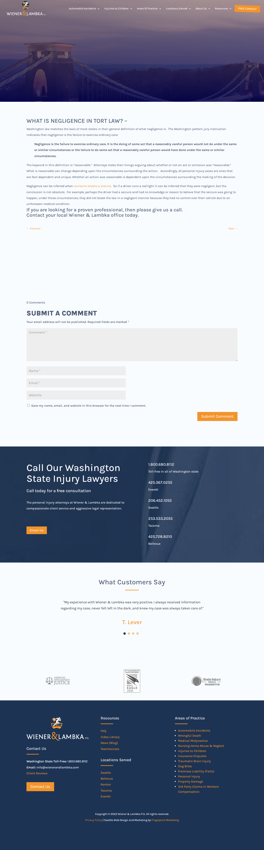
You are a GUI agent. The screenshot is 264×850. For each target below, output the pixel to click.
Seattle (106, 773)
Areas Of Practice (147, 8)
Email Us (37, 530)
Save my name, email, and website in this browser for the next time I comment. (88, 405)
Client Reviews (36, 773)
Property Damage (190, 781)
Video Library (110, 737)
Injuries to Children (116, 8)
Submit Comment (217, 416)
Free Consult (247, 8)
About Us (201, 8)
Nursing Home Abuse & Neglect (201, 746)
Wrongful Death (189, 735)
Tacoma (106, 790)
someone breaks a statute (92, 186)
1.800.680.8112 (161, 464)
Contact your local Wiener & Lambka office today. (82, 215)
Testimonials (110, 749)
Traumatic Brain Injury (194, 761)
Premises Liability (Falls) (196, 771)
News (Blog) (109, 743)
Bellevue (107, 778)
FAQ (103, 731)
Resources (221, 8)
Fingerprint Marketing (165, 820)
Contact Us (40, 786)
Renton (106, 784)
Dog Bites (185, 766)
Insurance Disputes (192, 756)
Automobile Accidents (82, 8)
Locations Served (176, 8)
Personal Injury (189, 776)
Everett (106, 796)
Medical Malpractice (193, 741)
